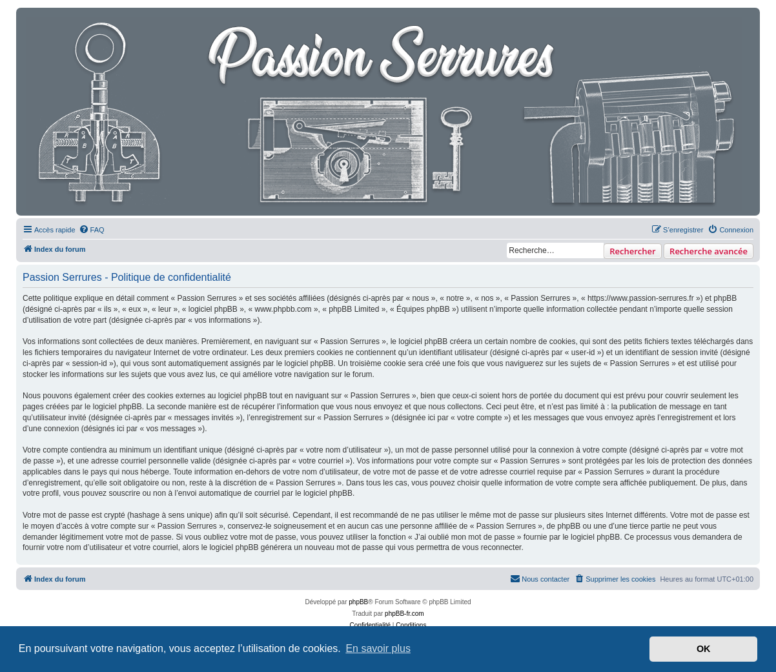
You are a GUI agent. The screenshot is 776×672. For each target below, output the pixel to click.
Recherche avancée (708, 251)
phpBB (358, 602)
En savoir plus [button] (378, 648)
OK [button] (704, 649)
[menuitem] (92, 230)
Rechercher (632, 251)
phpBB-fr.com (404, 613)
